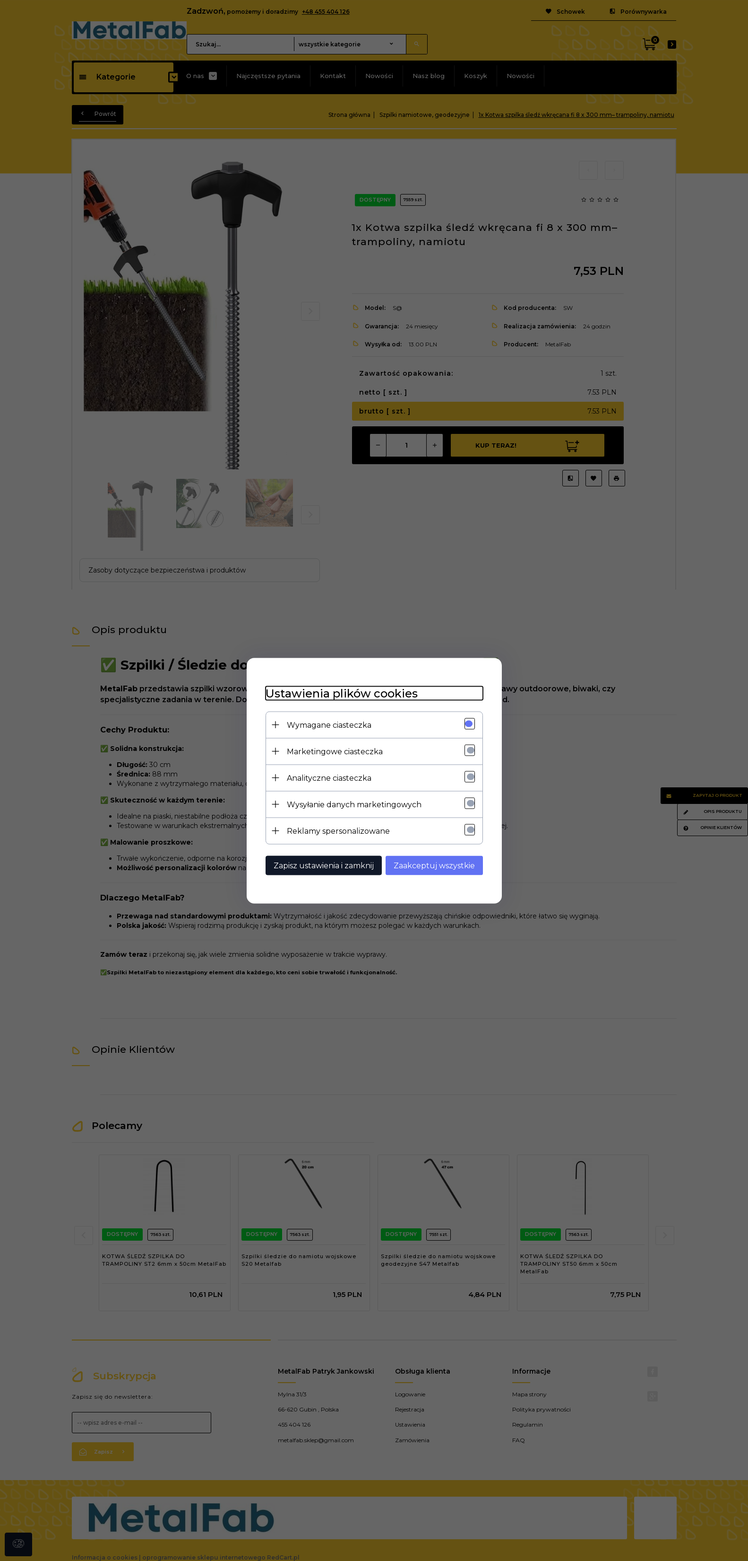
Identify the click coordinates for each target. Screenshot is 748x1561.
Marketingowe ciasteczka (335, 751)
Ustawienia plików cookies (342, 693)
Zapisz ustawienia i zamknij (324, 865)
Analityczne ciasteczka (329, 777)
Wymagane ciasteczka (329, 724)
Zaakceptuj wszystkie (434, 865)
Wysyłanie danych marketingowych (354, 804)
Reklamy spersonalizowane (338, 830)
